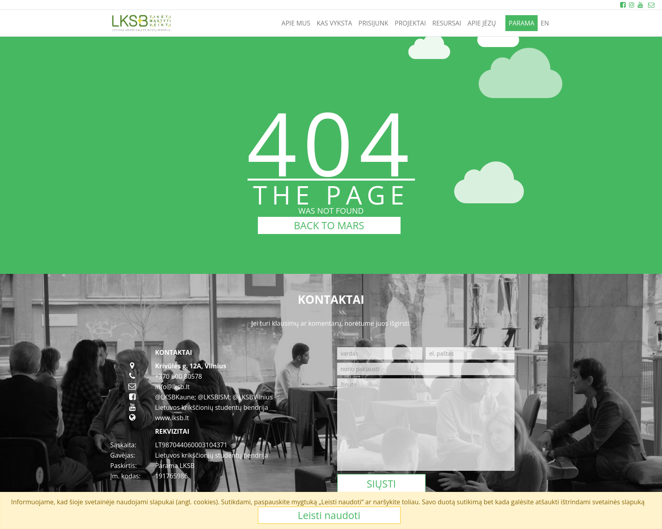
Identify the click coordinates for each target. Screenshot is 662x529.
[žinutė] (426, 424)
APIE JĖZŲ (482, 23)
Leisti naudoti (329, 515)
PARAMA (521, 23)
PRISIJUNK (373, 23)
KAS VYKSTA (334, 23)
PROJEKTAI (410, 23)
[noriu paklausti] (426, 369)
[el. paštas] (470, 353)
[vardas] (380, 353)
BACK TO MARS (329, 225)
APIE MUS (295, 23)
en (545, 23)
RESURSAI (446, 23)
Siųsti (381, 483)
